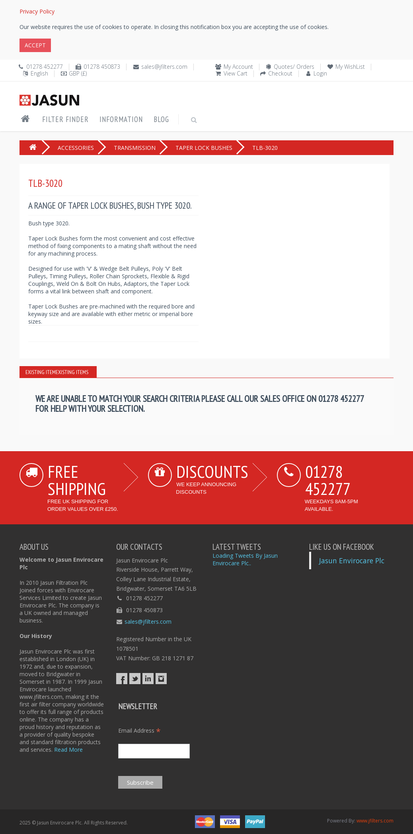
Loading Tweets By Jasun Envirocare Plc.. (245, 559)
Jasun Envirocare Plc (351, 560)
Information (121, 119)
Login (320, 73)
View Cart (235, 73)
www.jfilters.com (375, 820)
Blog (161, 119)
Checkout (280, 73)
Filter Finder (65, 119)
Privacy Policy (37, 11)
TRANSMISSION (135, 147)
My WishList (350, 66)
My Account (238, 66)
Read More (68, 749)
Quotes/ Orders (294, 66)
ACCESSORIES (76, 147)
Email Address (139, 730)
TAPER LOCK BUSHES (203, 147)
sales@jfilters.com (164, 66)
